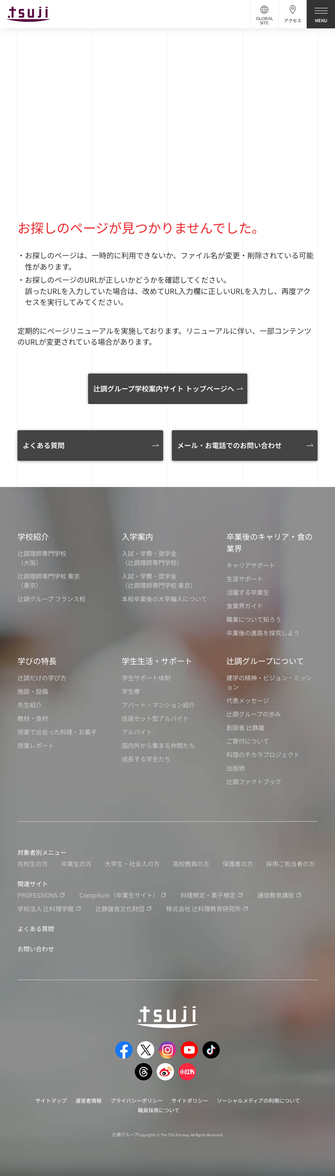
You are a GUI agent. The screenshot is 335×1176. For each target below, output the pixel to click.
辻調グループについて (265, 660)
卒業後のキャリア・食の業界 (269, 542)
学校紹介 (33, 536)
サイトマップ (51, 1100)
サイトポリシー (189, 1100)
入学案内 (137, 536)
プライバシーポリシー (136, 1100)
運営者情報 (88, 1100)
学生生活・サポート (157, 660)
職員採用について (159, 1110)
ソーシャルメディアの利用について (258, 1100)
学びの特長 (37, 660)
